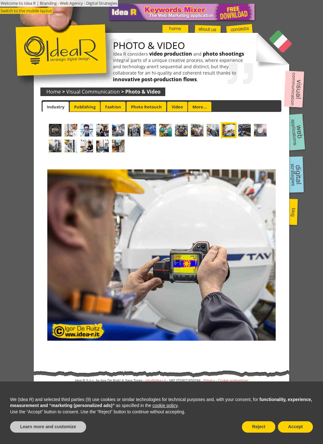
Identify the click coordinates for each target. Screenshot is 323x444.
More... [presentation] (199, 107)
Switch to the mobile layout (26, 11)
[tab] (56, 107)
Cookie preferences (233, 380)
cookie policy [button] (164, 405)
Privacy (209, 380)
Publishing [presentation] (85, 107)
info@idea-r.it (155, 380)
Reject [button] (258, 426)
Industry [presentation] (55, 107)
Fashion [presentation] (113, 107)
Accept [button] (295, 426)
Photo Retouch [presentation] (146, 107)
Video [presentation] (177, 107)
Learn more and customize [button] (48, 426)
